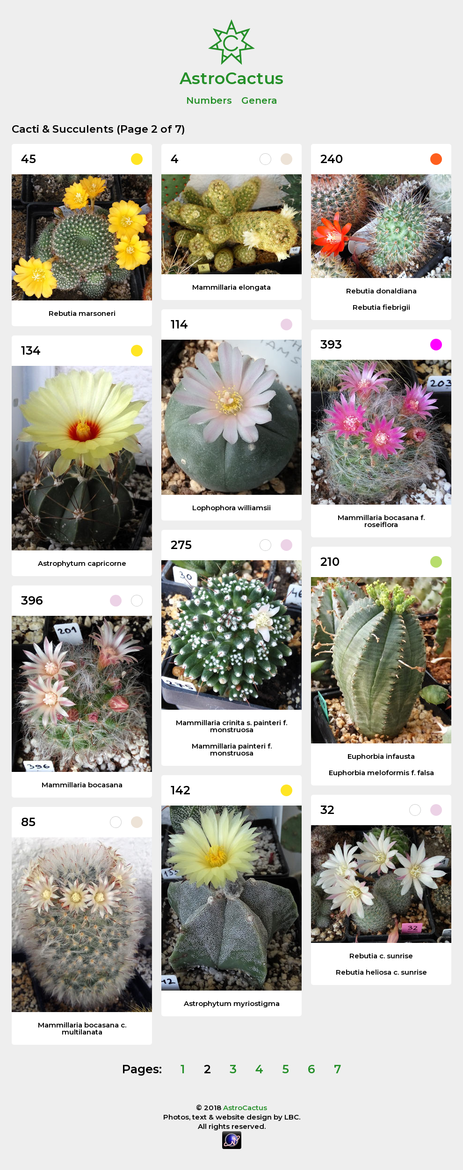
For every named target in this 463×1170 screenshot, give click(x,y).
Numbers (209, 100)
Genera (259, 100)
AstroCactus (231, 77)
